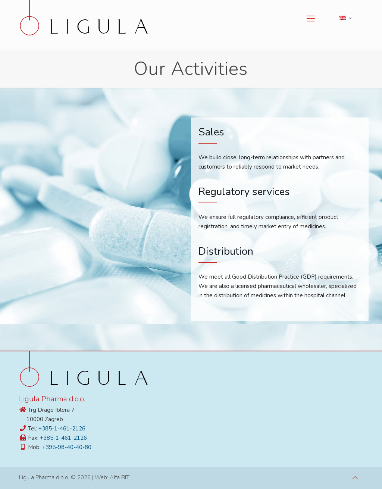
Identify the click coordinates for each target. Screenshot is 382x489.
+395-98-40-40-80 (66, 447)
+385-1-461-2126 (61, 428)
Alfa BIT (119, 477)
